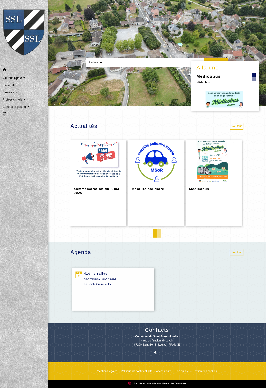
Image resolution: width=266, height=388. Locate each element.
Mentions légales (107, 371)
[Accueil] (24, 33)
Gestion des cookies (205, 371)
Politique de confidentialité (137, 371)
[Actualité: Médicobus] (214, 183)
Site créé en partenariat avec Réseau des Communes (157, 383)
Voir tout (237, 126)
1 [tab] (155, 233)
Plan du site (182, 371)
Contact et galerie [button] (15, 107)
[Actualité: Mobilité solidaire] (156, 183)
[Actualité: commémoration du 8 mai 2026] (98, 183)
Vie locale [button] (9, 85)
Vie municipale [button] (13, 78)
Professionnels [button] (13, 99)
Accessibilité (163, 371)
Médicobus (208, 76)
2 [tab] (159, 233)
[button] (24, 70)
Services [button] (9, 92)
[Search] (145, 62)
